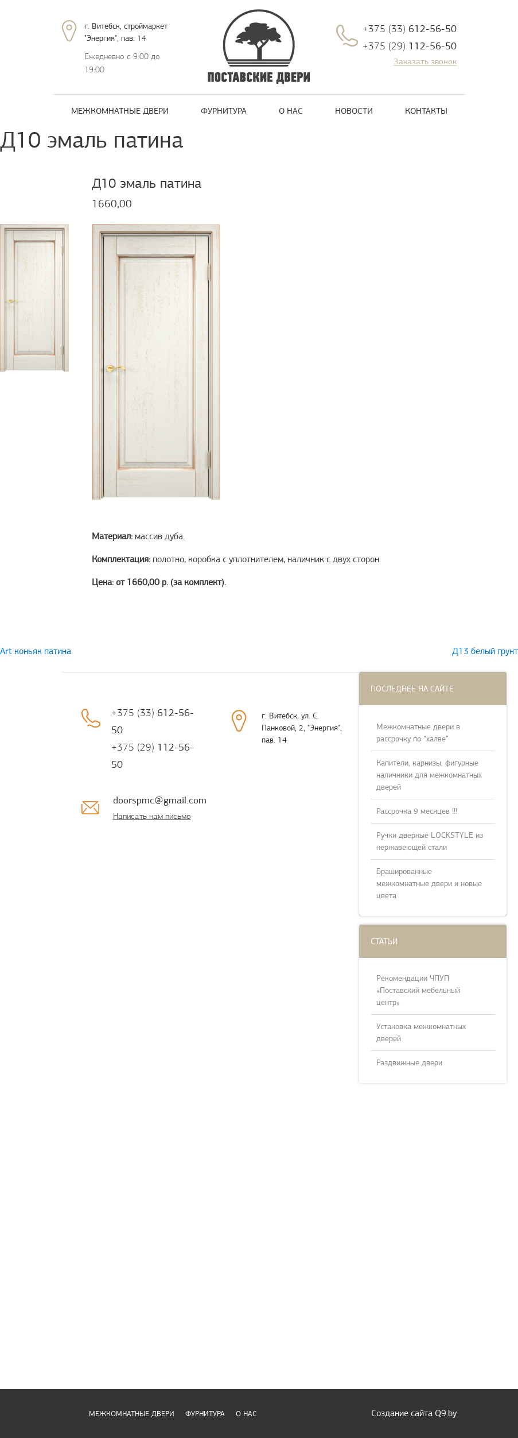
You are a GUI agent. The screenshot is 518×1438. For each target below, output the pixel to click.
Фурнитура (224, 111)
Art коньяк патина (35, 651)
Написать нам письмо (152, 816)
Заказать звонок (425, 61)
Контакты (426, 111)
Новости (354, 111)
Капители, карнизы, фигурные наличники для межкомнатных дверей (429, 775)
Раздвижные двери (409, 1063)
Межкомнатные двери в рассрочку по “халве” (418, 733)
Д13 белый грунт (485, 651)
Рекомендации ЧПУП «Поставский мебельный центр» (418, 990)
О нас (291, 111)
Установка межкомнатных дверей (421, 1032)
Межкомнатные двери (120, 111)
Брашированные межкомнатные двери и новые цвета (429, 883)
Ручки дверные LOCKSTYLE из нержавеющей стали (429, 841)
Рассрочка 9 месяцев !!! (416, 811)
